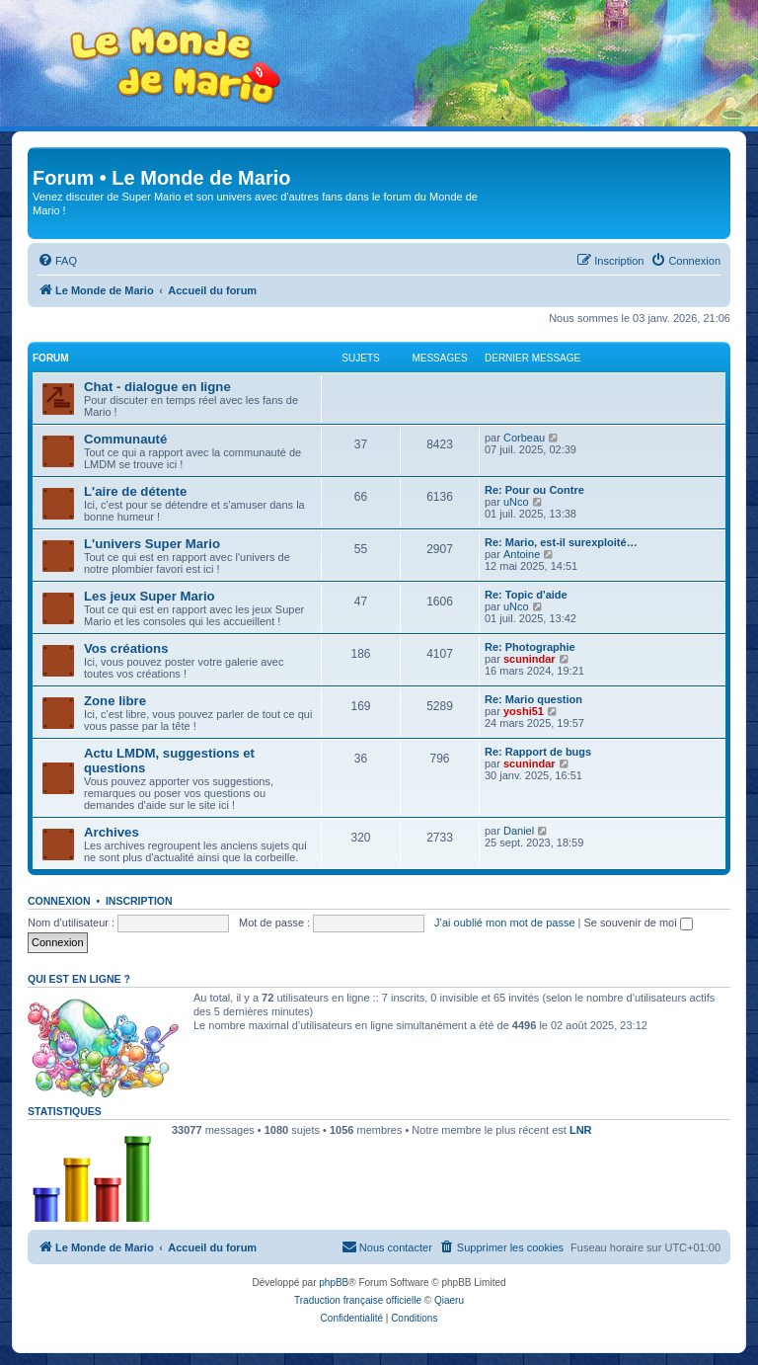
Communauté (125, 439)
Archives (111, 832)
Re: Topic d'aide (526, 595)
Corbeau (524, 437)
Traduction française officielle (357, 1300)
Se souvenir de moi (638, 922)
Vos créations (126, 648)
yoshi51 (523, 711)
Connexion (59, 901)
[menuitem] (57, 261)
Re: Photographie (530, 647)
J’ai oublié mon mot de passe (504, 922)
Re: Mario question (533, 699)
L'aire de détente (135, 491)
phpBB (333, 1282)
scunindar (529, 659)
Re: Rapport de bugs (538, 752)
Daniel (518, 831)
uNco (516, 502)
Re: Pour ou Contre (534, 490)
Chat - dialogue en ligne (157, 386)
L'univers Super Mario (152, 543)
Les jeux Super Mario (149, 596)
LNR (580, 1130)
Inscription (139, 901)
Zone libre (115, 700)
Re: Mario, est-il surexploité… (561, 542)
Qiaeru (449, 1300)
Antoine (521, 554)
